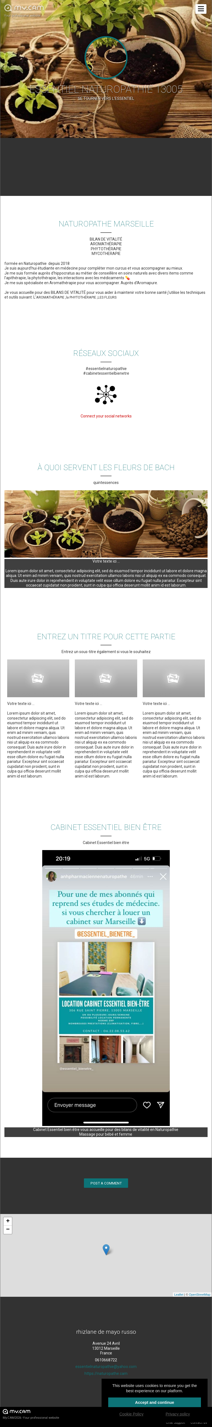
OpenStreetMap (199, 1294)
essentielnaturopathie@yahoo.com (106, 1366)
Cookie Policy (131, 1414)
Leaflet (178, 1294)
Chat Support (175, 1423)
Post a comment (106, 1183)
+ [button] (8, 1221)
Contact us (198, 1423)
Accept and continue (154, 1402)
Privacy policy (178, 1414)
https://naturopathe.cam (106, 1373)
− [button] (8, 1230)
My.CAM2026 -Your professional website (31, 1414)
